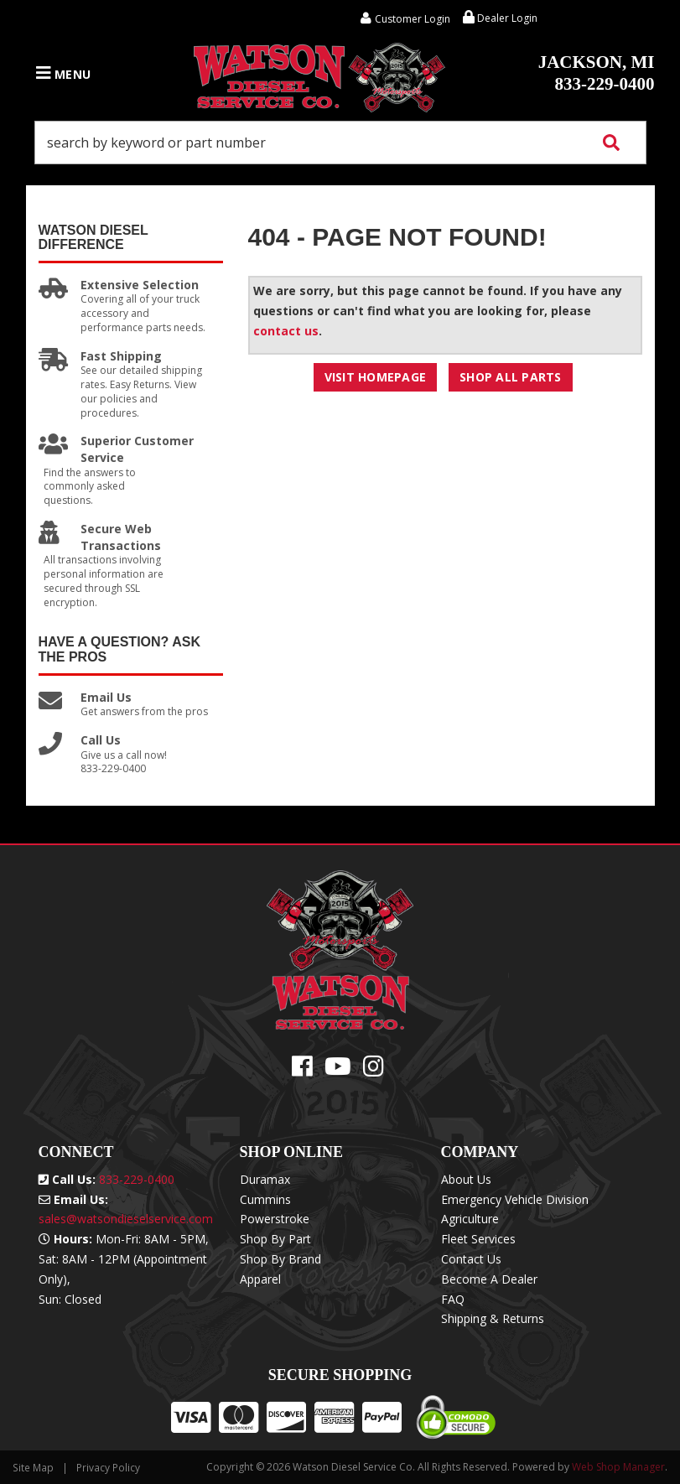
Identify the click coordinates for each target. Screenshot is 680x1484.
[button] (340, 142)
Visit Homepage (375, 377)
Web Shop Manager (618, 1467)
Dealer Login (500, 18)
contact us (286, 331)
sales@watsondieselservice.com (126, 1219)
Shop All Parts (510, 377)
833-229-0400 (596, 73)
